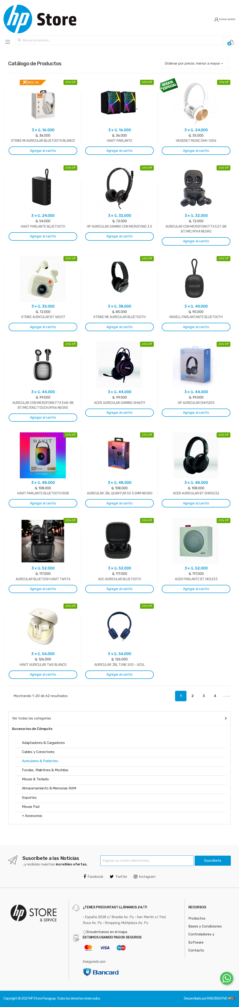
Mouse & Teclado (35, 779)
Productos (196, 918)
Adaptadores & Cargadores (43, 743)
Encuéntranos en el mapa (105, 932)
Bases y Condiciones (205, 926)
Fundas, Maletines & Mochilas (45, 770)
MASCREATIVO (217, 998)
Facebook (93, 877)
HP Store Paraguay (42, 998)
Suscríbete (212, 860)
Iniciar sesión (224, 19)
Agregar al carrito (43, 151)
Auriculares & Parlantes (40, 761)
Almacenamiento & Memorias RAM (49, 788)
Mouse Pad (30, 807)
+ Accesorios (32, 816)
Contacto (196, 950)
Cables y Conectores (38, 752)
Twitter (118, 877)
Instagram (144, 877)
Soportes (29, 797)
